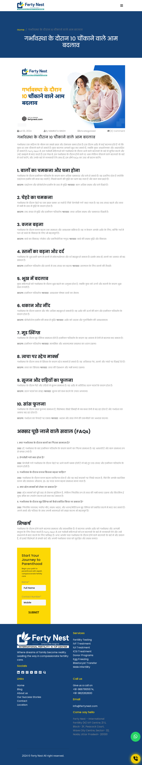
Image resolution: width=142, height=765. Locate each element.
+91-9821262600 (82, 693)
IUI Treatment (81, 647)
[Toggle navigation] (121, 5)
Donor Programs (83, 655)
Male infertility (81, 667)
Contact (22, 701)
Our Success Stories (29, 697)
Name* (25, 582)
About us (22, 693)
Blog (19, 689)
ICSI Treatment (82, 651)
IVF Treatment (82, 643)
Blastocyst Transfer (85, 663)
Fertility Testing (82, 640)
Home (20, 30)
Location (22, 705)
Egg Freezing (80, 659)
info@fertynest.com (85, 706)
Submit (33, 612)
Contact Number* (31, 596)
